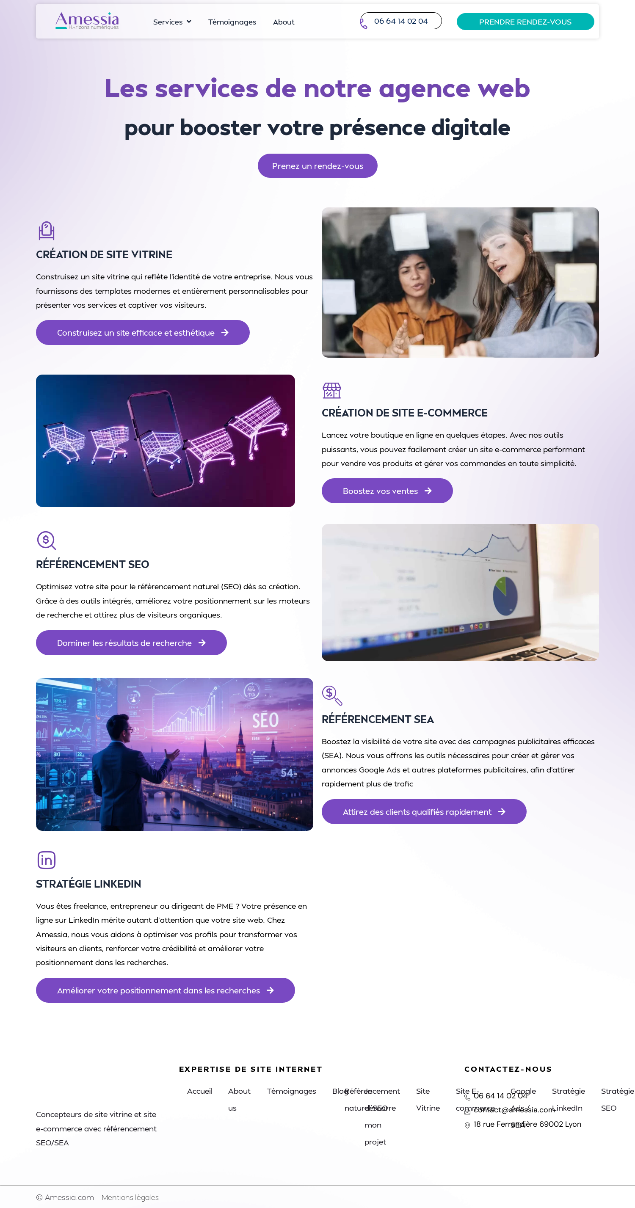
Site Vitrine (429, 1099)
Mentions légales (132, 1197)
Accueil (200, 1090)
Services (172, 21)
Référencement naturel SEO (372, 1099)
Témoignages (232, 21)
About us (241, 1099)
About (284, 21)
